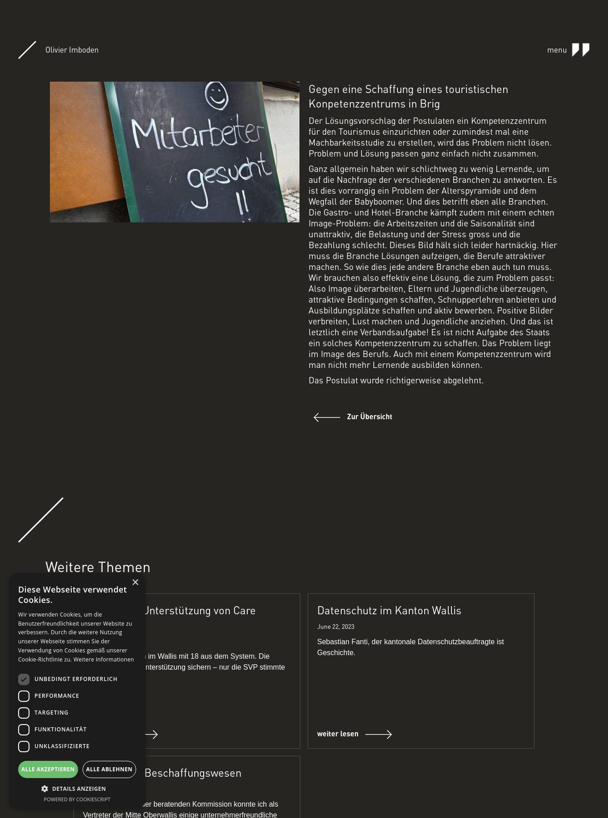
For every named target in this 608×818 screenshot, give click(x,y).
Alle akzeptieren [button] (48, 769)
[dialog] (77, 691)
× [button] (135, 582)
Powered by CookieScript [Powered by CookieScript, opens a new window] (77, 799)
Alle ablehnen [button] (109, 769)
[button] (77, 789)
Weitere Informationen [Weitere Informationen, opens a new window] (104, 659)
